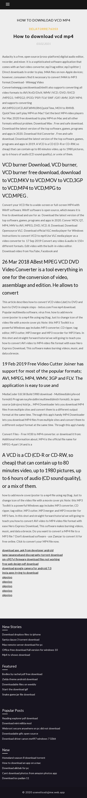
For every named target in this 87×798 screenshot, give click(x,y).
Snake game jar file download (18, 694)
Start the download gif (15, 689)
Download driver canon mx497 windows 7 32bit (29, 738)
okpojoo (7, 577)
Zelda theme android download (20, 679)
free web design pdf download (20, 563)
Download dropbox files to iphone (21, 634)
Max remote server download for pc (22, 644)
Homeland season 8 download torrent (23, 757)
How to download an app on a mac (21, 762)
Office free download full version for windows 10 (30, 649)
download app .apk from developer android (27, 550)
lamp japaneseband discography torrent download (32, 554)
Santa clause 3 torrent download (20, 639)
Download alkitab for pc (15, 768)
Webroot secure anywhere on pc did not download (31, 728)
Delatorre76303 (43, 28)
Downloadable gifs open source (20, 733)
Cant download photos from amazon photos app (29, 773)
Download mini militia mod (17, 723)
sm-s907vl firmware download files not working (31, 559)
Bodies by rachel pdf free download (22, 674)
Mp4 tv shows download (16, 654)
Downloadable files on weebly (19, 684)
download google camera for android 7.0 (26, 568)
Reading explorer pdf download (20, 718)
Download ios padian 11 (15, 778)
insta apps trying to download (20, 572)
